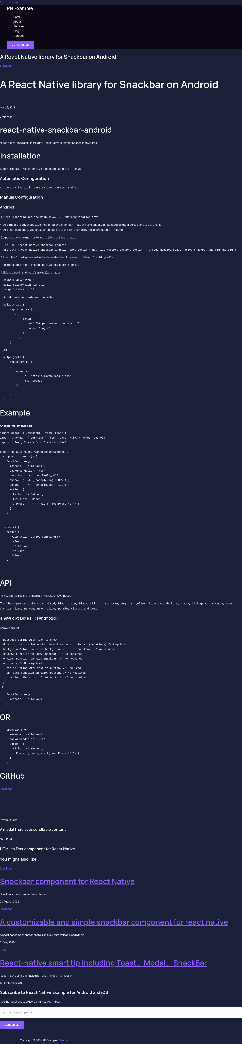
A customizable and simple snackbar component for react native (114, 917)
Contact (18, 36)
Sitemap (64, 1040)
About (17, 21)
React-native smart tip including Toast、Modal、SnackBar (103, 958)
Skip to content (9, 2)
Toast (3, 945)
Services (18, 26)
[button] (20, 45)
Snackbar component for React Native (67, 877)
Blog (16, 31)
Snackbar (6, 66)
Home (17, 17)
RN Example (20, 8)
